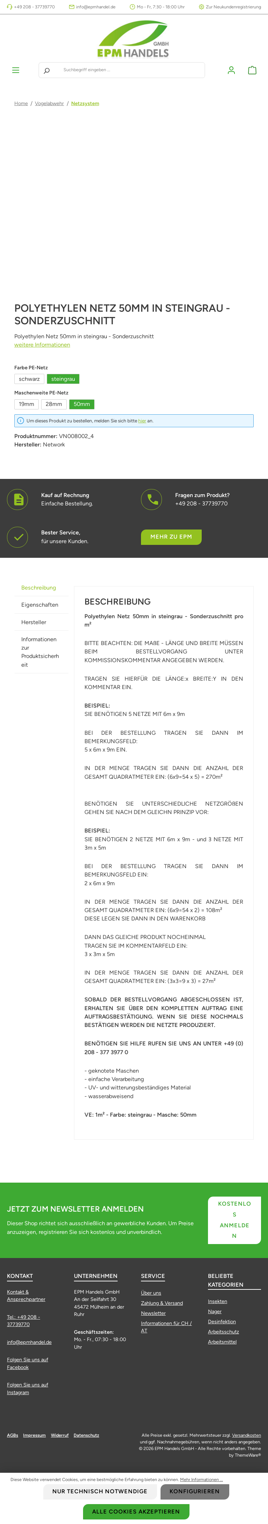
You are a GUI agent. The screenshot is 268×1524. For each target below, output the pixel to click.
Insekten (217, 1301)
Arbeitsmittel (222, 1342)
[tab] (41, 587)
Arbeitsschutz (223, 1332)
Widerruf (60, 1435)
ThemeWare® (248, 1455)
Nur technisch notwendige (100, 1491)
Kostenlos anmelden (234, 1220)
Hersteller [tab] (33, 622)
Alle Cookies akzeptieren (136, 1511)
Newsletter (153, 1313)
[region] (134, 218)
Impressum (34, 1435)
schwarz (29, 379)
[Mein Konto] (231, 70)
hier (142, 420)
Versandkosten (246, 1435)
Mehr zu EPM (171, 537)
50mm (82, 404)
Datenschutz (86, 1435)
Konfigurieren (195, 1491)
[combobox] (132, 70)
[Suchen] (46, 70)
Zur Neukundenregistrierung (233, 6)
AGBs (12, 1435)
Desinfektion (222, 1321)
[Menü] (15, 70)
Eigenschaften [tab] (39, 604)
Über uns (151, 1293)
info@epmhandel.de (96, 6)
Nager (215, 1311)
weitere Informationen (42, 344)
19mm (26, 404)
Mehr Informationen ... (201, 1479)
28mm (54, 404)
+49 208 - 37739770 (34, 6)
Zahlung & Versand (162, 1303)
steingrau (63, 379)
